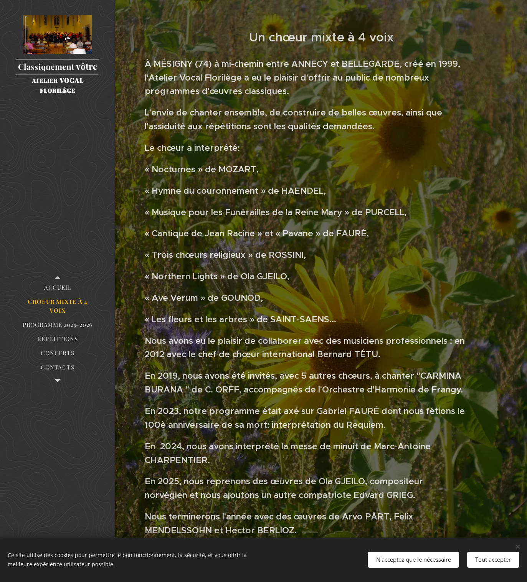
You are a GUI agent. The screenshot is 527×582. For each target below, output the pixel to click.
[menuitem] (57, 287)
